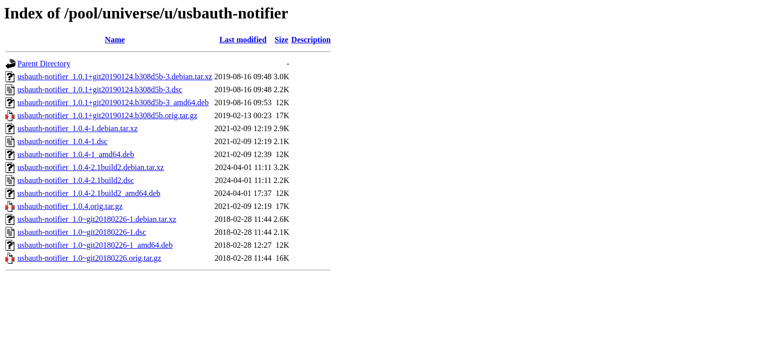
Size (281, 39)
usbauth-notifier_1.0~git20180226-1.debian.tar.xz (96, 219)
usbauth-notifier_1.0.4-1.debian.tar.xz (77, 128)
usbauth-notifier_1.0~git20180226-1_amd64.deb (95, 245)
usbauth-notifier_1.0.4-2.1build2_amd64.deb (88, 193)
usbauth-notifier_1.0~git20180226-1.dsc (81, 232)
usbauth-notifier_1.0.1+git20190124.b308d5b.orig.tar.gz (107, 115)
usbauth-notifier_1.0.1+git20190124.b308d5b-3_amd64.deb (113, 102)
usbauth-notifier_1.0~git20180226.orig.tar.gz (89, 258)
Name (115, 39)
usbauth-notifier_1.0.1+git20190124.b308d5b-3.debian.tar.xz (114, 76)
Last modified (242, 39)
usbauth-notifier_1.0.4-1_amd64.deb (75, 154)
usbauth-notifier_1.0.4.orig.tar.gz (70, 206)
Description (311, 39)
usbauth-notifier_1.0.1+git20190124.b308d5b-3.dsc (99, 89)
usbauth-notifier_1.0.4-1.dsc (62, 141)
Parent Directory (43, 63)
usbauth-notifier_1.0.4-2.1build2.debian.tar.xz (90, 167)
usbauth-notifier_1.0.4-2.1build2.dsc (75, 180)
